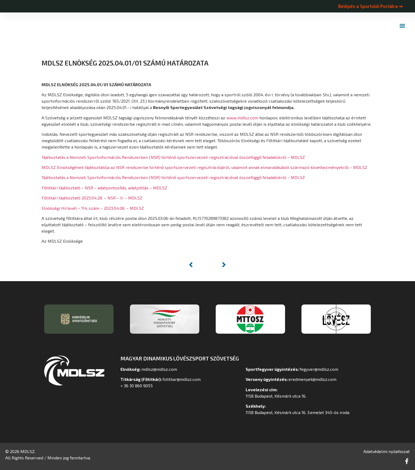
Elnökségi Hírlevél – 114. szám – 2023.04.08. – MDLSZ (93, 208)
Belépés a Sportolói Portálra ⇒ (370, 6)
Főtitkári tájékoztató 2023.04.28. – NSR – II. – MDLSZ (92, 197)
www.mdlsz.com (242, 117)
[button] (402, 25)
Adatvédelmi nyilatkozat (386, 451)
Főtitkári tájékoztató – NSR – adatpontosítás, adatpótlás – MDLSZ (104, 187)
